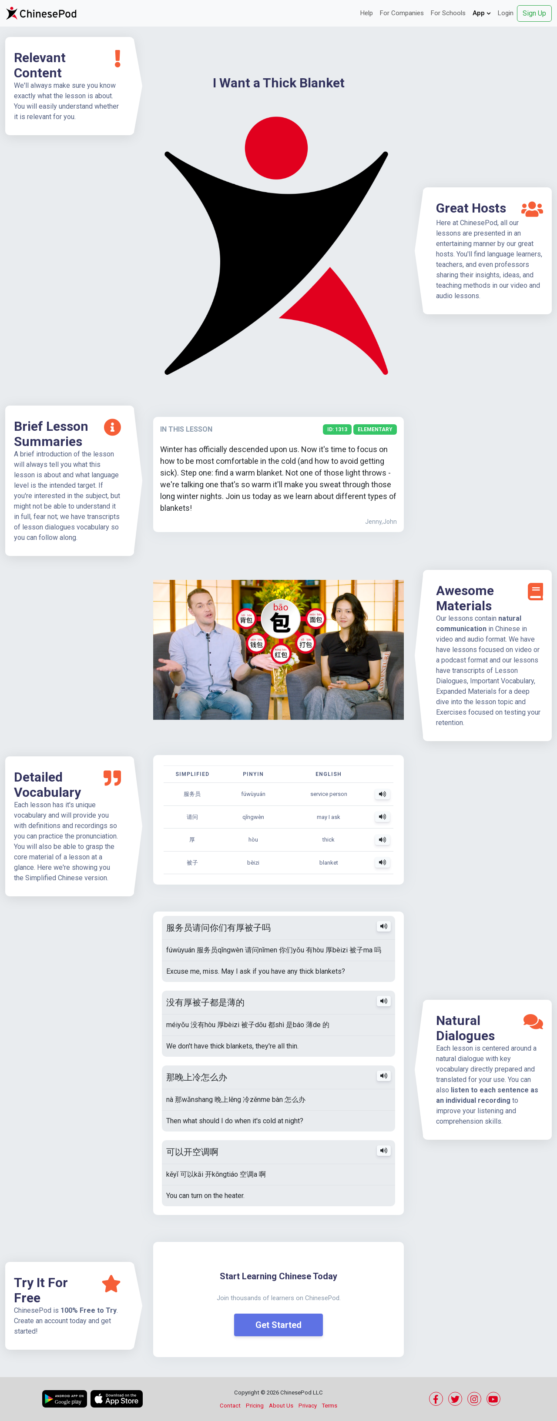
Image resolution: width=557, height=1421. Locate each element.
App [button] (482, 13)
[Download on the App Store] (117, 1399)
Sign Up (534, 13)
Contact (230, 1405)
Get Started (278, 1325)
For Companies (402, 13)
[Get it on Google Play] (64, 1399)
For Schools (448, 13)
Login (505, 13)
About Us (281, 1405)
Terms (329, 1405)
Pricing (255, 1405)
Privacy (308, 1405)
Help (366, 13)
